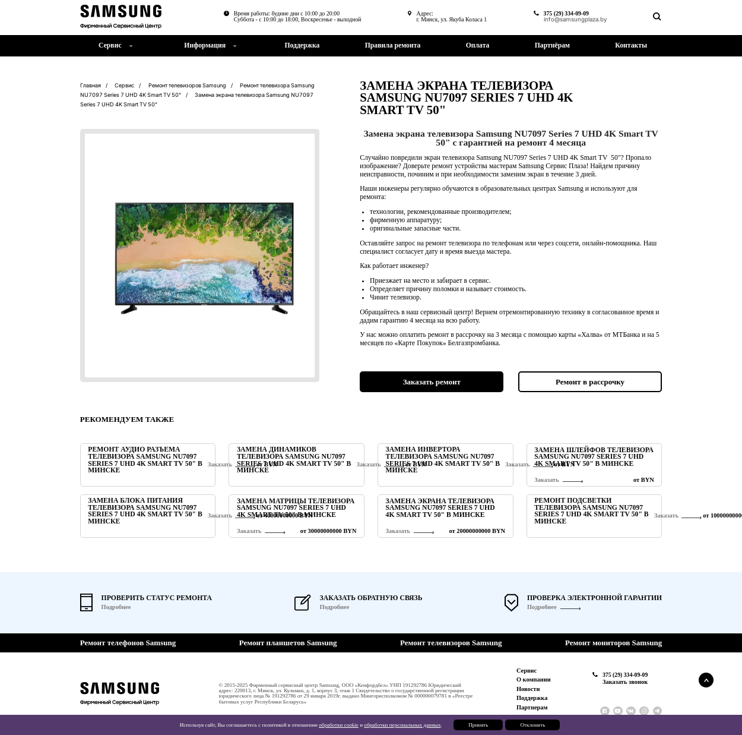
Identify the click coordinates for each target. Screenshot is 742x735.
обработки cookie (339, 725)
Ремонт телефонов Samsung (128, 642)
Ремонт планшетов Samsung (288, 642)
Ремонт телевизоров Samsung (451, 642)
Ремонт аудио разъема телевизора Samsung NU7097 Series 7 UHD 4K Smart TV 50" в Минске (145, 460)
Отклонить (532, 725)
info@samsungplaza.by (575, 20)
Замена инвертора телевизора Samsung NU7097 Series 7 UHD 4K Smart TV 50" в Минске (443, 460)
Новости (528, 689)
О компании (533, 679)
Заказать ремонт (432, 381)
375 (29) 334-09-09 (566, 14)
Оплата (478, 45)
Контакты (631, 45)
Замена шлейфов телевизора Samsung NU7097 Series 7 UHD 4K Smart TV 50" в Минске (594, 457)
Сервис (526, 670)
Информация (205, 45)
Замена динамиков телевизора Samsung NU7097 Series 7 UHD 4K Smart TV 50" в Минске (294, 460)
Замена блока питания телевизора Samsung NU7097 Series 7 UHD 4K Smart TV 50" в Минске (145, 511)
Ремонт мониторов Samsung (613, 642)
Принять (478, 725)
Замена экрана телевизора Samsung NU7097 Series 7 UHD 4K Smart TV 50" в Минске (440, 508)
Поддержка (301, 45)
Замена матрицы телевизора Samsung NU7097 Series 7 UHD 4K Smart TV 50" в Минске (295, 508)
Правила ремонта (393, 45)
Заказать (546, 480)
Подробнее (542, 607)
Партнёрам (552, 45)
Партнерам (532, 707)
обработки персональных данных (402, 725)
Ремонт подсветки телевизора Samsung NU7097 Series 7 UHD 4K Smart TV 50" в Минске (591, 511)
